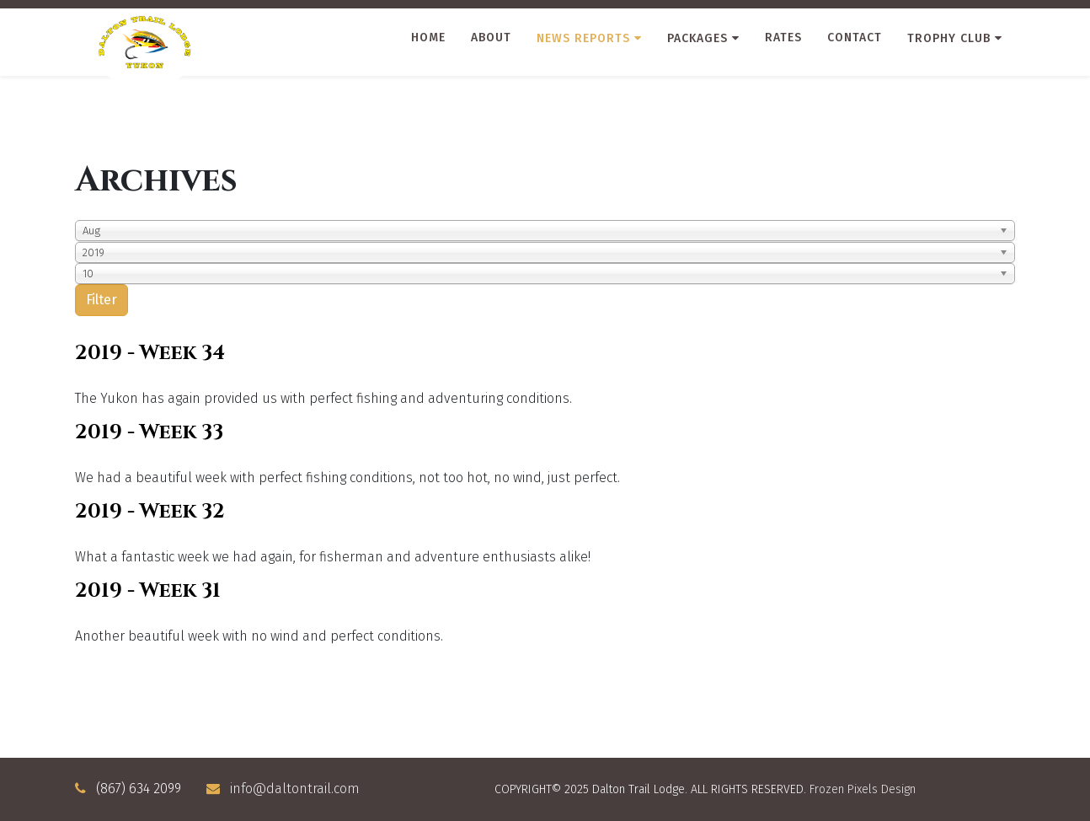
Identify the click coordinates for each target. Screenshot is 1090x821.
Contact (854, 37)
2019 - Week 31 (148, 590)
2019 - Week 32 (150, 511)
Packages (697, 38)
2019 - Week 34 (150, 353)
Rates (783, 37)
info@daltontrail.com (295, 789)
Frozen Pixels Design (862, 789)
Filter (101, 300)
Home (428, 37)
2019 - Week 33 (149, 432)
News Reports (583, 38)
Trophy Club (949, 38)
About (491, 37)
